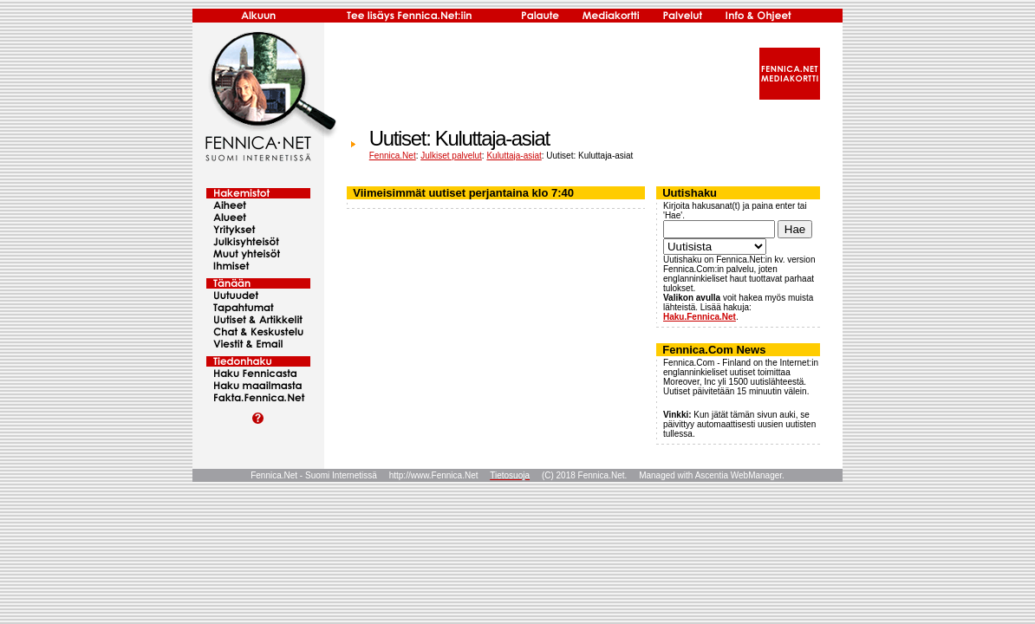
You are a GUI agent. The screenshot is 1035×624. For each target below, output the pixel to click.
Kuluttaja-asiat (513, 155)
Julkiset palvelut (451, 155)
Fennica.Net (392, 155)
